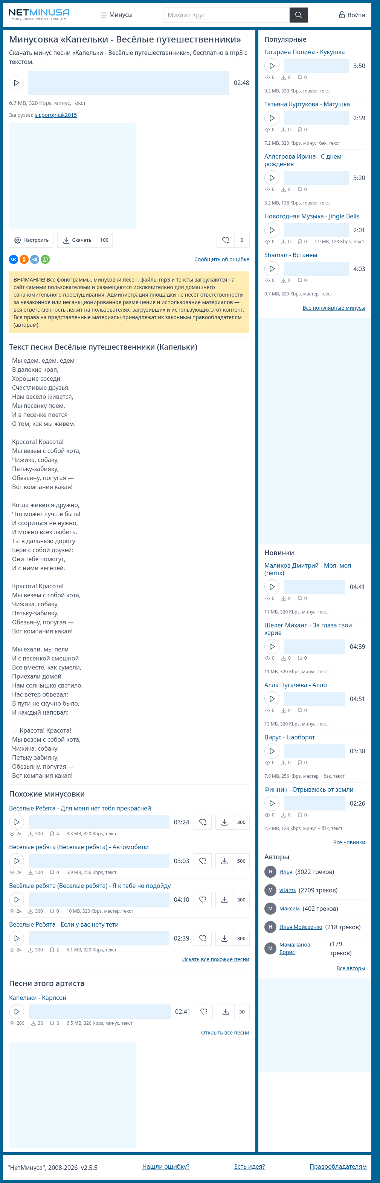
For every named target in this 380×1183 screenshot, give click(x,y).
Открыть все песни (225, 1032)
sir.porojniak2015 (56, 114)
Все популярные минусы (333, 307)
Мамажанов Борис (294, 948)
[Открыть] (232, 822)
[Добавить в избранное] (233, 240)
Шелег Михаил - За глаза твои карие (308, 628)
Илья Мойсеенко (300, 926)
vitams (287, 890)
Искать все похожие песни (215, 959)
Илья (285, 871)
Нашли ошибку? (165, 1166)
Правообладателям (338, 1166)
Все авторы (350, 968)
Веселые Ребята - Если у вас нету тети (64, 924)
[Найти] (299, 15)
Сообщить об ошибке (221, 259)
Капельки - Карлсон (37, 997)
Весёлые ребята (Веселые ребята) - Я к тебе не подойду (90, 885)
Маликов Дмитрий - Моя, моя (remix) (307, 569)
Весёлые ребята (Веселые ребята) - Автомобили (79, 847)
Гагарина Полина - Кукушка (304, 52)
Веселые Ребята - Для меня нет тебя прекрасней (80, 808)
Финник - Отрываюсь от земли (309, 789)
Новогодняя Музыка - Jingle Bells (311, 216)
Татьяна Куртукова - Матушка (307, 104)
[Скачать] (85, 240)
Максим (289, 908)
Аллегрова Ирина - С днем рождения (303, 160)
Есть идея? (249, 1166)
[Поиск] (226, 15)
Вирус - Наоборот (289, 737)
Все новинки (349, 842)
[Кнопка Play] (16, 83)
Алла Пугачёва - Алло (295, 685)
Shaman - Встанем (290, 255)
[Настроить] (31, 240)
